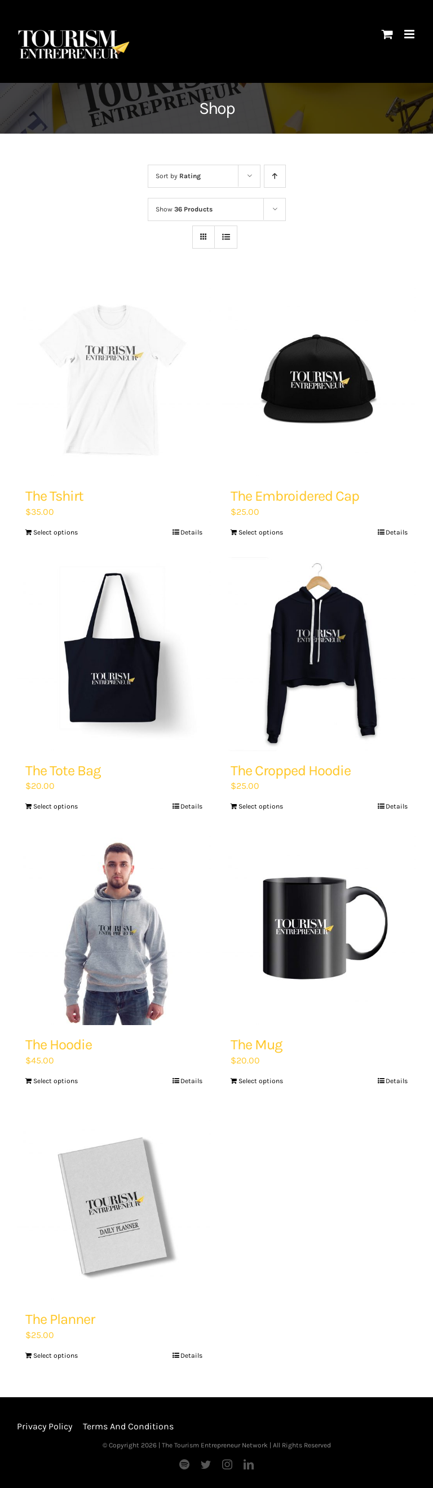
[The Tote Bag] (114, 654)
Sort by (178, 176)
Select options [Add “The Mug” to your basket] (260, 1081)
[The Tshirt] (114, 379)
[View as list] (226, 237)
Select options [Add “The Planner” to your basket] (55, 1355)
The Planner (60, 1319)
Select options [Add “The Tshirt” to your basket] (55, 532)
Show (184, 209)
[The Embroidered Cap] (319, 379)
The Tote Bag (62, 770)
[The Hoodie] (114, 928)
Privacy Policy (44, 1426)
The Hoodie (58, 1044)
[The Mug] (319, 928)
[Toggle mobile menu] (410, 34)
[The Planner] (114, 1203)
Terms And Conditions (128, 1426)
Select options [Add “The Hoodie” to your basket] (55, 1081)
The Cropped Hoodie (291, 770)
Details (191, 532)
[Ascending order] (275, 176)
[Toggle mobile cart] (387, 34)
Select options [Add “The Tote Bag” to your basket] (55, 806)
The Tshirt (54, 496)
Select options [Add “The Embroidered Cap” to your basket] (260, 532)
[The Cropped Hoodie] (319, 654)
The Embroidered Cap (295, 496)
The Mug (256, 1044)
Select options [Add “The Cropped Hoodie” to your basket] (260, 806)
